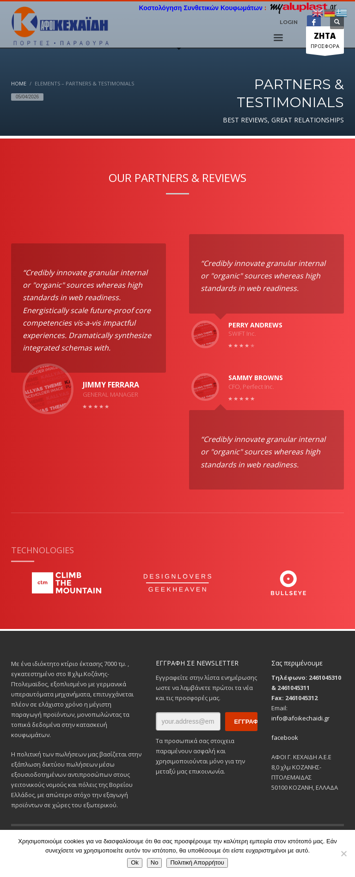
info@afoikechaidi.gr (300, 718)
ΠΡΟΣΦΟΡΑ (325, 42)
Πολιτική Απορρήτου (197, 862)
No (155, 862)
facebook (284, 737)
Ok (135, 862)
